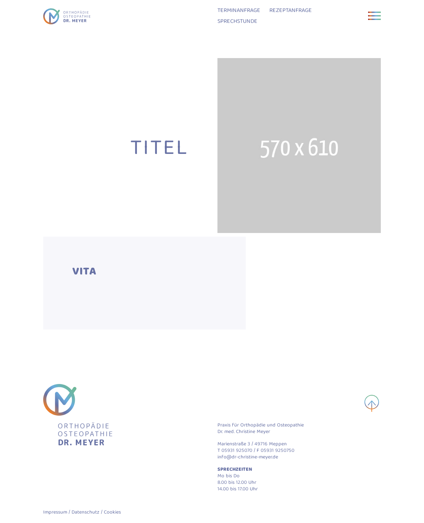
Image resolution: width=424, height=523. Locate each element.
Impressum (55, 512)
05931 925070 (236, 450)
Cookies (112, 512)
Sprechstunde (237, 22)
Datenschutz (85, 512)
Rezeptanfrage (290, 11)
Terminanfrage (238, 11)
